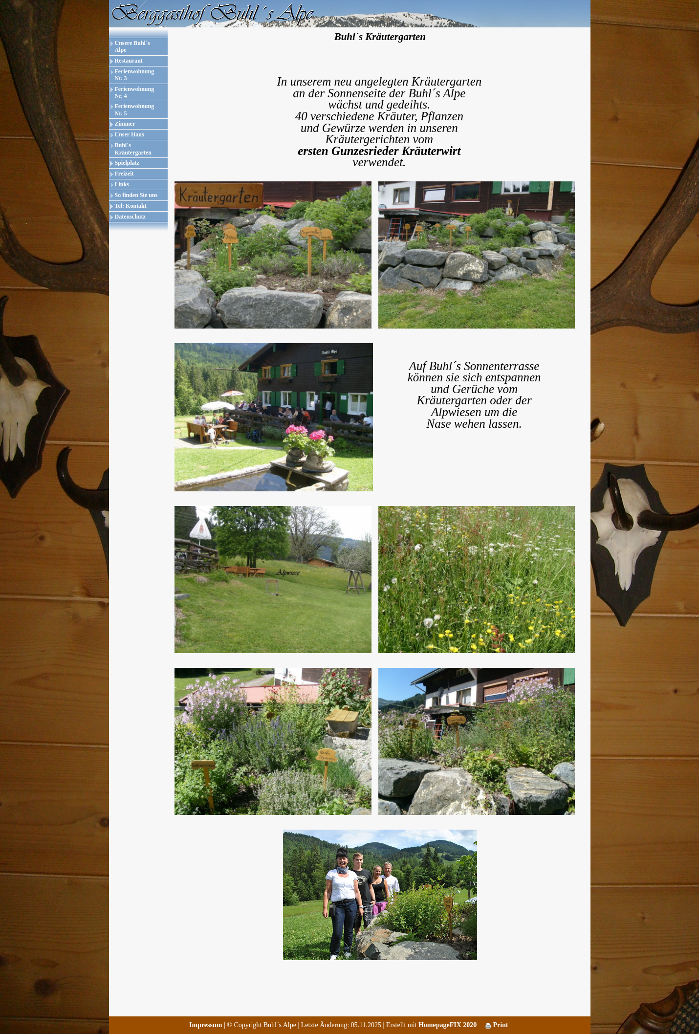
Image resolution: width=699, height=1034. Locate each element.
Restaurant (129, 60)
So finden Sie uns (136, 195)
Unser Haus (129, 134)
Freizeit (124, 173)
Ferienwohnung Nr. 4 (134, 92)
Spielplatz (127, 162)
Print (496, 1025)
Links (122, 184)
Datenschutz (130, 216)
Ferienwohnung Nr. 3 (134, 75)
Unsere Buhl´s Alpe (132, 46)
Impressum (205, 1025)
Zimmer (125, 123)
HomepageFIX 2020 (447, 1025)
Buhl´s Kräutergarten (133, 148)
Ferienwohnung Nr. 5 (134, 109)
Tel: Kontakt (131, 205)
